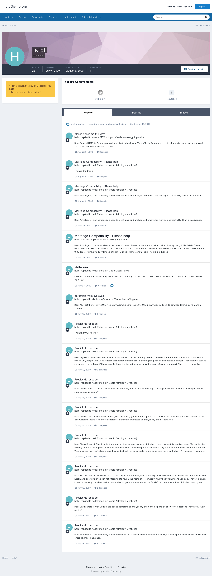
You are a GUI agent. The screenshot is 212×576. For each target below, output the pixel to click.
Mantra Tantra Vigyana (126, 299)
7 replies (100, 285)
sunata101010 (99, 137)
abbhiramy (97, 299)
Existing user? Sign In (179, 6)
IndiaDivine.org (14, 6)
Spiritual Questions (91, 17)
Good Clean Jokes (119, 270)
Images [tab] (184, 112)
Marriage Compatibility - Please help (96, 161)
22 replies (100, 338)
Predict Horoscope (86, 323)
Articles (9, 17)
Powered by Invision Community (106, 571)
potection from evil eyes (89, 295)
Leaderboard (69, 17)
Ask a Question (106, 567)
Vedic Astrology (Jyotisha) (130, 137)
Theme (90, 567)
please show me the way (89, 134)
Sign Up (202, 6)
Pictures (53, 17)
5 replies (102, 176)
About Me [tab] (136, 112)
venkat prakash (78, 124)
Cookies (121, 567)
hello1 (77, 137)
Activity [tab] (87, 112)
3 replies (100, 314)
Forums (22, 17)
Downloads (37, 17)
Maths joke (121, 124)
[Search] (167, 17)
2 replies (102, 152)
